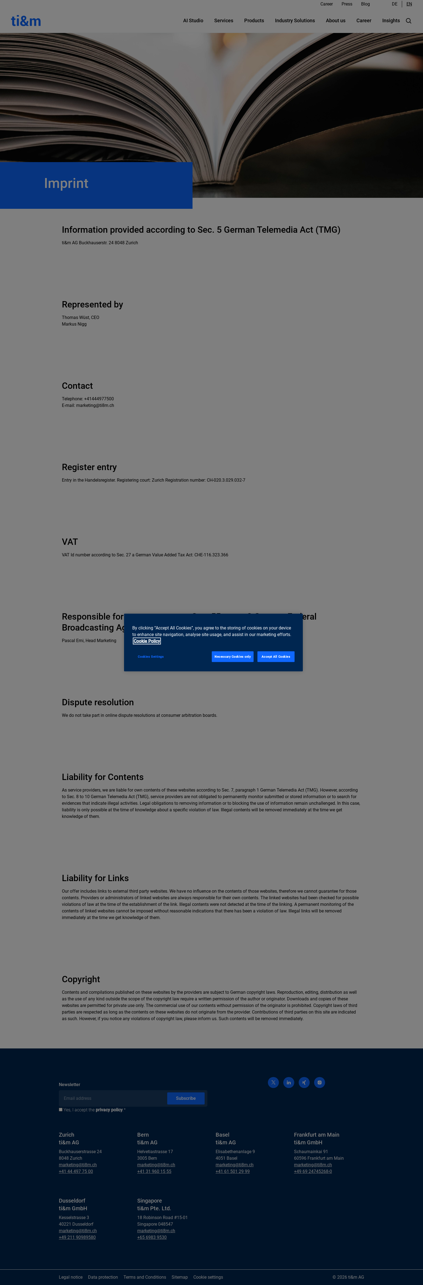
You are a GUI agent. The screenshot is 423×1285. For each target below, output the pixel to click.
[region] (213, 642)
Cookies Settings (151, 656)
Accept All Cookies (276, 656)
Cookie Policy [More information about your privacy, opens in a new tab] (147, 640)
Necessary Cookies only (233, 656)
